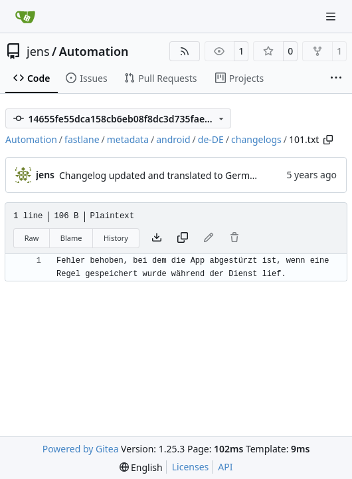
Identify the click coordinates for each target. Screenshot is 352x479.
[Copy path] (328, 139)
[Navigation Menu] (332, 16)
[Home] (25, 17)
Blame (71, 238)
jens (38, 51)
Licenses (190, 466)
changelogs (256, 139)
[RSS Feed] (184, 51)
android (173, 139)
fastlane (81, 139)
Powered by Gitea (81, 448)
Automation (94, 51)
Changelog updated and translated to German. (161, 175)
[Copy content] (182, 238)
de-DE (211, 139)
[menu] (141, 467)
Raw (32, 238)
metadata (128, 139)
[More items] (336, 78)
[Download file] (156, 238)
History (116, 238)
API (225, 466)
